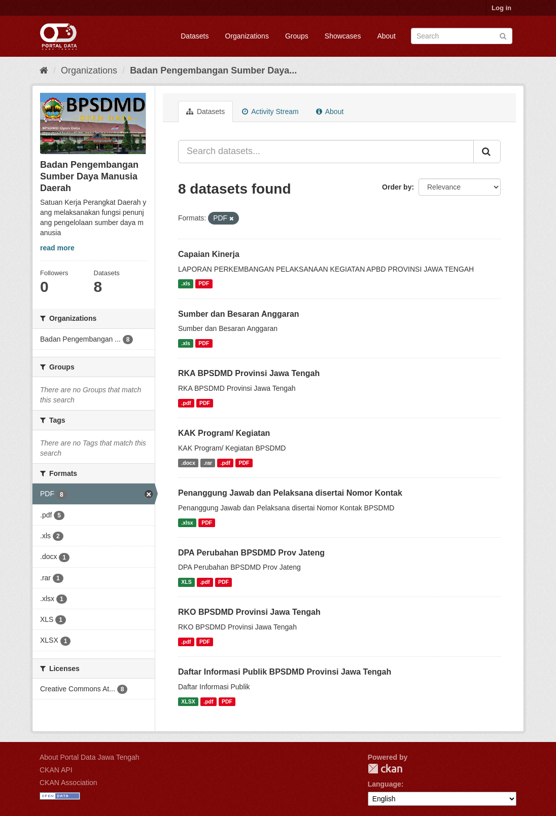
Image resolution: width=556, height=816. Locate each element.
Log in (501, 8)
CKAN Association (68, 782)
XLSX (188, 701)
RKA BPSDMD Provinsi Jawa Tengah (249, 373)
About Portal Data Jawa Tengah (90, 757)
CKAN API (56, 770)
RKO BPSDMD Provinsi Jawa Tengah (249, 612)
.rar (207, 463)
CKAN (385, 768)
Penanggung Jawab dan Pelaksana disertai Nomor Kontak (290, 493)
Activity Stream (270, 111)
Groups (296, 36)
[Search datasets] (461, 36)
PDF (203, 284)
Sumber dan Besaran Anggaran (238, 314)
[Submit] (503, 35)
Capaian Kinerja (208, 254)
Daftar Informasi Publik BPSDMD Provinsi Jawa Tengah (284, 671)
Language (384, 784)
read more (57, 248)
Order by (396, 187)
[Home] (44, 70)
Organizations (247, 36)
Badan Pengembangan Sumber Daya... (213, 70)
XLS (186, 582)
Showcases (343, 36)
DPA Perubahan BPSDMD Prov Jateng (251, 552)
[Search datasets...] (326, 151)
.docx (188, 463)
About (386, 36)
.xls (185, 284)
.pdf (186, 403)
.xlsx (187, 523)
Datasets (194, 36)
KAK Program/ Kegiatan (224, 433)
